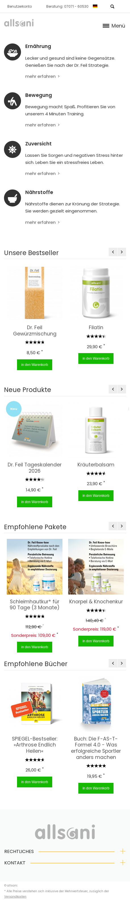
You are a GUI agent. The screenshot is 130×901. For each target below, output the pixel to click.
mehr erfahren (40, 76)
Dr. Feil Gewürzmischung (34, 330)
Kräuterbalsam (95, 464)
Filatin (96, 327)
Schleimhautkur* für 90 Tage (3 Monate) (35, 604)
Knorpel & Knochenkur (96, 601)
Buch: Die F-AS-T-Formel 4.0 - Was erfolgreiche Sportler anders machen (96, 748)
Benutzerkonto (19, 6)
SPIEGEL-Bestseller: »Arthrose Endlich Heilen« (34, 744)
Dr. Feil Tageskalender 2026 (35, 467)
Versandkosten (15, 896)
